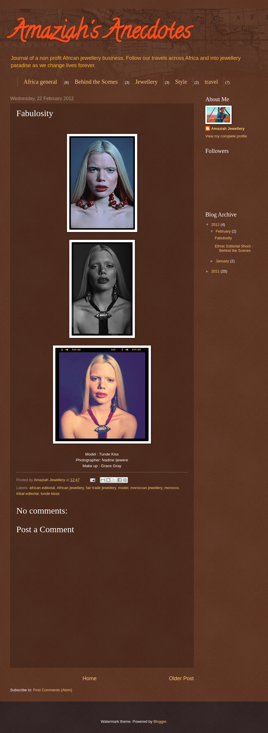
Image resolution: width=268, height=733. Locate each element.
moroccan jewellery (146, 488)
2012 (216, 224)
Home (89, 678)
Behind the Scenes (96, 81)
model (123, 488)
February (224, 231)
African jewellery (70, 488)
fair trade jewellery (101, 488)
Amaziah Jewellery (228, 128)
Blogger (160, 721)
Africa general (40, 81)
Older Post (181, 678)
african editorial (42, 488)
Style (181, 81)
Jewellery (146, 81)
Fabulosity (223, 238)
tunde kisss (50, 493)
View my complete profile (226, 136)
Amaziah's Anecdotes (100, 33)
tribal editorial (27, 493)
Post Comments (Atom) (52, 690)
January (223, 261)
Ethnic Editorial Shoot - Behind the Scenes (234, 248)
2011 (216, 271)
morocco (171, 488)
